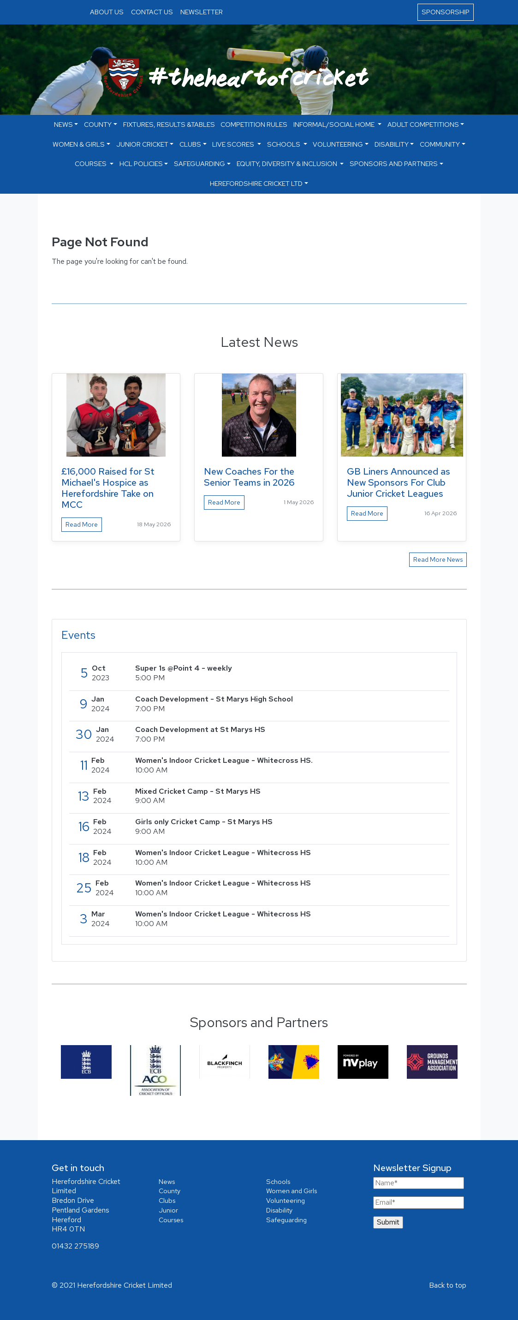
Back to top (447, 1285)
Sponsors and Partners (394, 163)
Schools (284, 144)
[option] (86, 1062)
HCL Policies (141, 163)
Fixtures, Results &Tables (169, 124)
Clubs (190, 144)
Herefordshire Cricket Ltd (256, 183)
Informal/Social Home (334, 124)
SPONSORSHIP (446, 11)
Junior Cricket (142, 144)
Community (440, 144)
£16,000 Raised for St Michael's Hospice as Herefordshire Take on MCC (108, 488)
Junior (168, 1210)
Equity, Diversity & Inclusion (288, 163)
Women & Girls (79, 144)
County (98, 124)
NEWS (63, 124)
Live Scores (234, 144)
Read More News (438, 559)
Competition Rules (253, 124)
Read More (81, 524)
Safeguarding (199, 163)
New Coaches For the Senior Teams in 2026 (249, 476)
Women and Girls (291, 1190)
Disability (392, 144)
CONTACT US (152, 11)
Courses (91, 163)
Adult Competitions (423, 124)
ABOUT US (107, 11)
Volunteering (338, 144)
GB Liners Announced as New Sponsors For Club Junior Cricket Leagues (398, 482)
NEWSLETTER (201, 11)
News (167, 1181)
